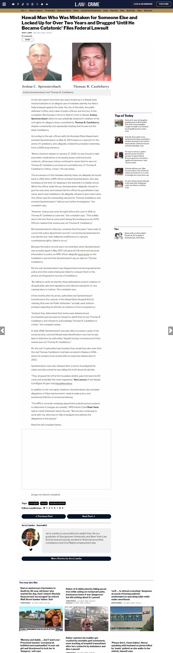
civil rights (33, 503)
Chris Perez (25, 603)
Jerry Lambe (27, 33)
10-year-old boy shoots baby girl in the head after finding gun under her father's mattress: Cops (137, 184)
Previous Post (2, 331)
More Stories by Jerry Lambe (66, 558)
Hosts (105, 11)
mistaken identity (57, 503)
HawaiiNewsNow (63, 383)
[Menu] (4, 4)
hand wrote (83, 254)
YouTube (164, 4)
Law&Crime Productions (91, 11)
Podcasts (114, 11)
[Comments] (27, 36)
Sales (139, 11)
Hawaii (44, 503)
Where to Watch (35, 11)
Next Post (170, 331)
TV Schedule (50, 11)
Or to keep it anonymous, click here (134, 236)
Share (27, 40)
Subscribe (148, 11)
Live (24, 11)
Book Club (131, 11)
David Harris (116, 603)
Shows (76, 11)
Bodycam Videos (64, 11)
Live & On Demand (143, 4)
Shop (122, 11)
